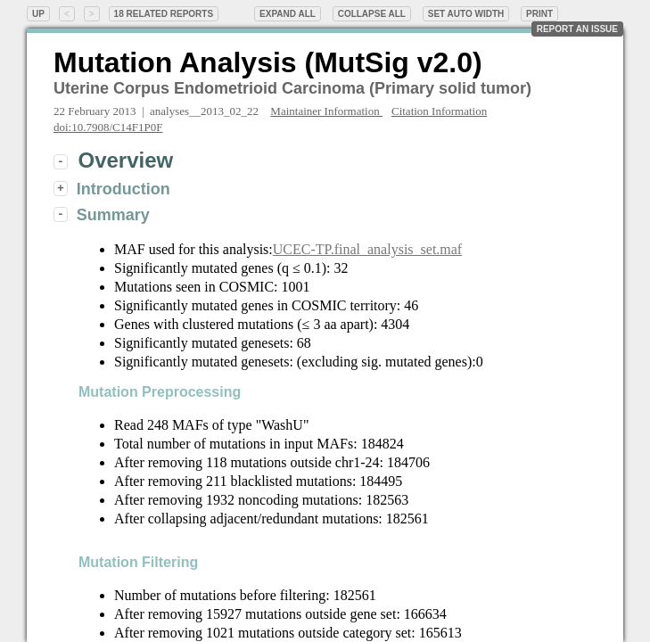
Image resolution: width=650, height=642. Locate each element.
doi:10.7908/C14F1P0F (107, 127)
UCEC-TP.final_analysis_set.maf (367, 249)
